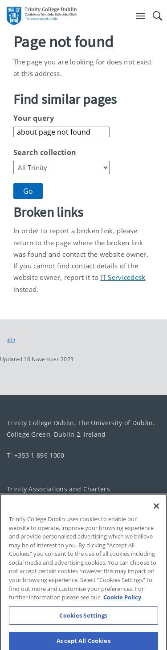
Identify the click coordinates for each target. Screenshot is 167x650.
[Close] (156, 510)
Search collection (44, 152)
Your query (33, 118)
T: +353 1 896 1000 (35, 455)
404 (11, 340)
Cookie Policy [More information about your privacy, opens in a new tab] (122, 601)
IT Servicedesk (122, 277)
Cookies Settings (83, 619)
